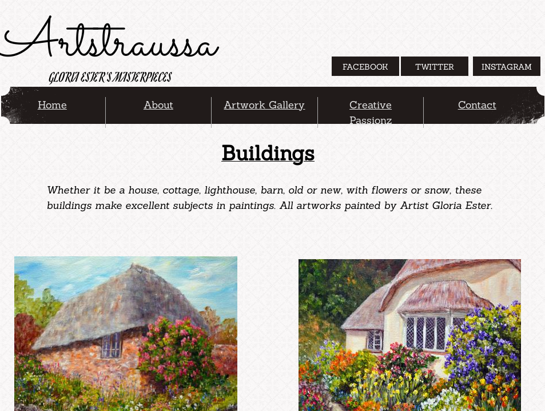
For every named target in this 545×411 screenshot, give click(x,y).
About (158, 104)
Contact (477, 104)
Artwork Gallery (264, 104)
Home (52, 104)
